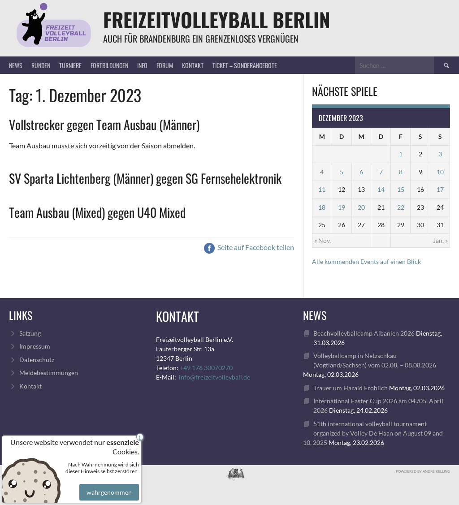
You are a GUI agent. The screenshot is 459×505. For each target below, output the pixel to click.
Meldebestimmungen (48, 372)
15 (400, 189)
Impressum (34, 346)
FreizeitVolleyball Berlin (216, 19)
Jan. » (440, 240)
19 (341, 207)
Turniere (70, 65)
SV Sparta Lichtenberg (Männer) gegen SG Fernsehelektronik (145, 178)
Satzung (30, 333)
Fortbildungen (109, 65)
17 (440, 189)
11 (321, 189)
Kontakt (193, 65)
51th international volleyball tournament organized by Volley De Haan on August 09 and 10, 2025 (373, 433)
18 (321, 207)
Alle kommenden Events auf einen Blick (366, 261)
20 (361, 207)
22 (400, 207)
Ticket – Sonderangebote (244, 65)
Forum (164, 65)
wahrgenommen (108, 484)
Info (142, 65)
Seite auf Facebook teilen (249, 247)
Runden (40, 65)
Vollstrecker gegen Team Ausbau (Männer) (104, 124)
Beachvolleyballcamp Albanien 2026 (364, 333)
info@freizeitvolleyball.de (214, 377)
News (15, 65)
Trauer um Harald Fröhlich (350, 388)
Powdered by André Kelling (423, 471)
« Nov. (322, 240)
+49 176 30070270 (206, 367)
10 (440, 172)
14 (381, 189)
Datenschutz (36, 359)
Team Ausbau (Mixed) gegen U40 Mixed (97, 212)
